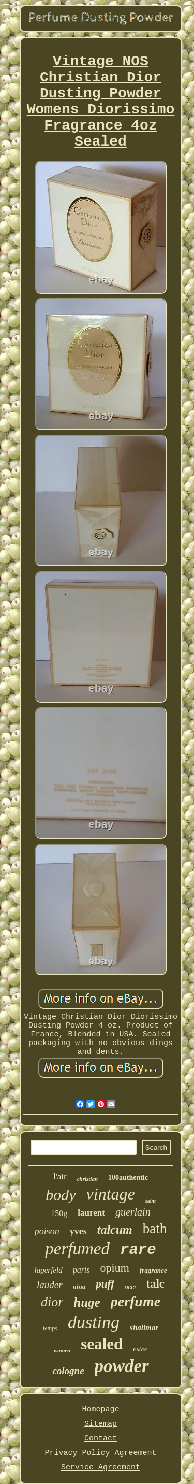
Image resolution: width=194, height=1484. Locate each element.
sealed (102, 1344)
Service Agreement (100, 1467)
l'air (60, 1176)
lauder (50, 1284)
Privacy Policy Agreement (100, 1453)
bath (155, 1228)
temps (50, 1328)
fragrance (153, 1270)
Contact (100, 1438)
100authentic (128, 1177)
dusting (94, 1322)
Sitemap (100, 1424)
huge (86, 1302)
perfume (135, 1301)
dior (52, 1301)
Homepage (100, 1409)
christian (87, 1179)
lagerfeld (48, 1270)
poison (47, 1231)
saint (150, 1201)
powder (122, 1366)
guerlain (133, 1212)
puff (105, 1284)
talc (155, 1283)
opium (114, 1267)
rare (138, 1250)
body (61, 1194)
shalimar (144, 1327)
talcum (114, 1229)
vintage (110, 1194)
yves (78, 1231)
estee (140, 1349)
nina (79, 1286)
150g (59, 1213)
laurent (91, 1213)
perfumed (77, 1248)
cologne (68, 1370)
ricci (130, 1287)
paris (81, 1269)
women (62, 1350)
